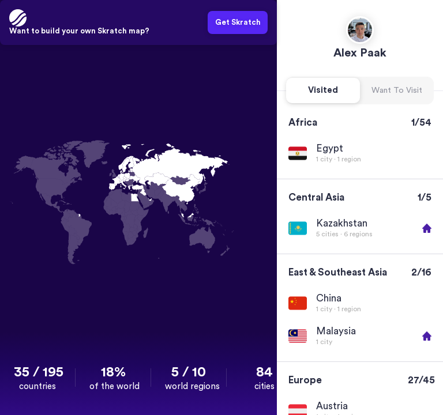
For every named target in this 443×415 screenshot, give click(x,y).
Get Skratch (238, 22)
